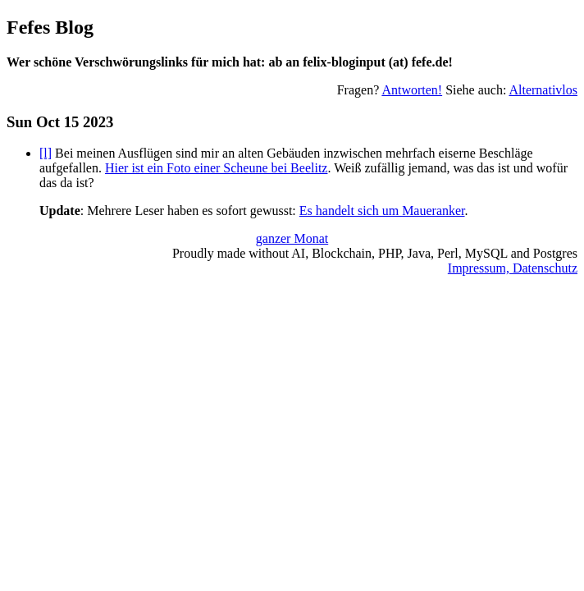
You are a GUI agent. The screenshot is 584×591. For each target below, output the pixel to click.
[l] (45, 153)
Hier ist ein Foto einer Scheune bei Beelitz (216, 168)
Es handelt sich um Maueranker (382, 211)
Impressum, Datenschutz (512, 268)
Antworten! (411, 90)
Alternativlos (543, 90)
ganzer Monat (292, 238)
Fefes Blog (50, 27)
